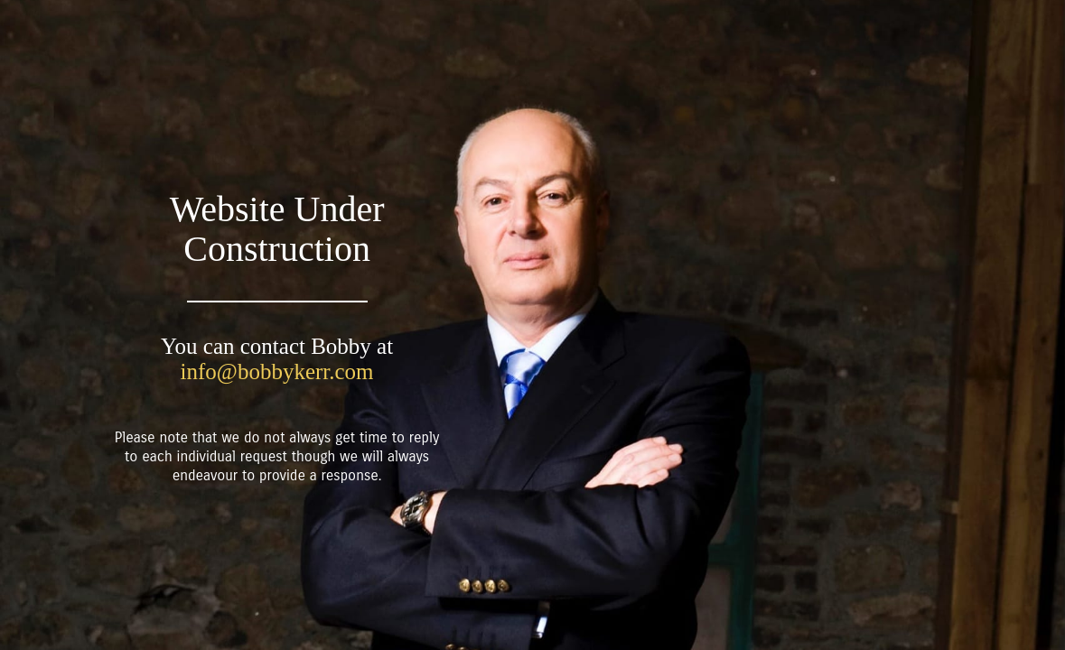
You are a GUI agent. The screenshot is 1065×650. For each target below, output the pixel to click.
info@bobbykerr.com (277, 371)
